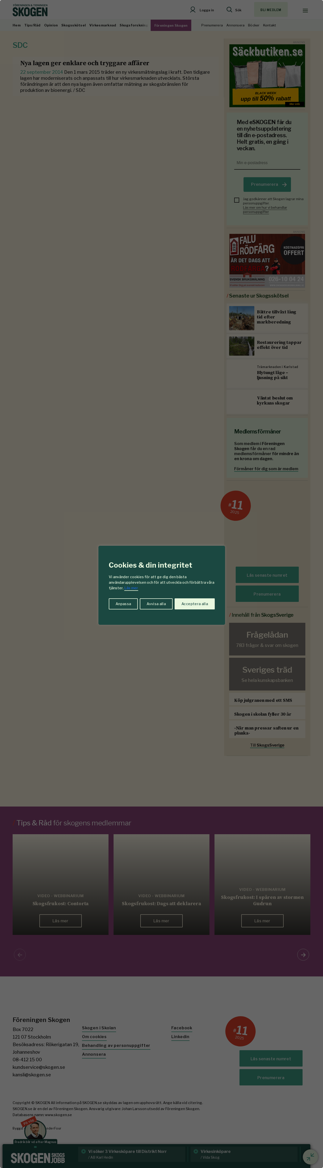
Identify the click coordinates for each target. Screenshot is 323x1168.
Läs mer (131, 588)
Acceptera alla (194, 604)
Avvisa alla (156, 604)
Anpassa (123, 604)
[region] (161, 584)
